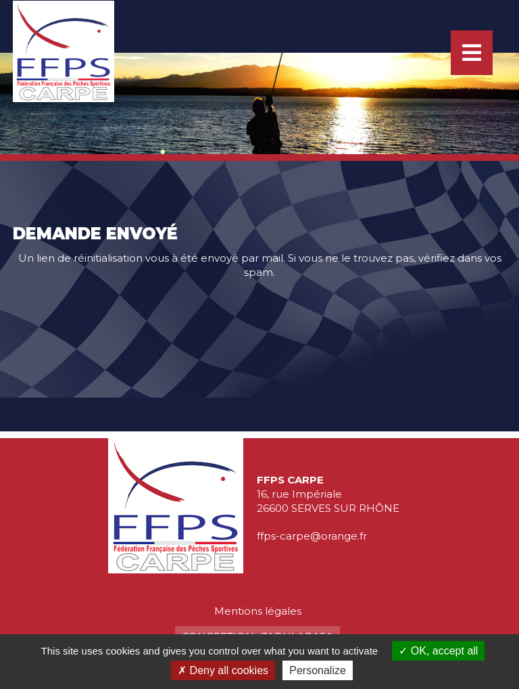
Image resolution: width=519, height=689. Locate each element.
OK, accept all (438, 651)
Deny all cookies (223, 670)
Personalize (317, 670)
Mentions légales (257, 610)
